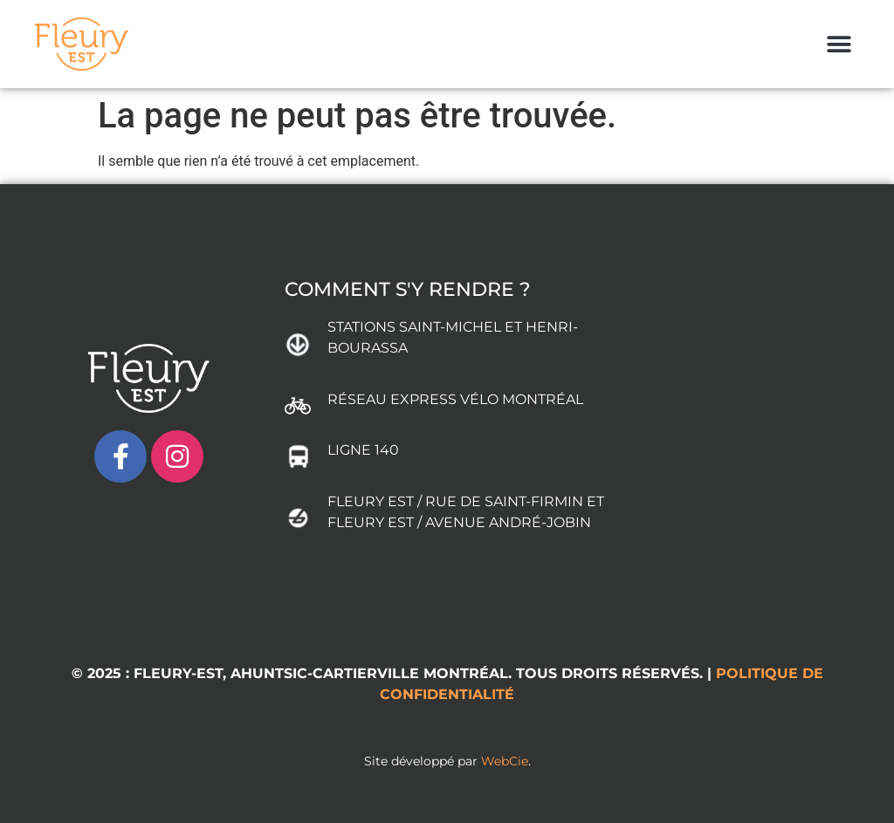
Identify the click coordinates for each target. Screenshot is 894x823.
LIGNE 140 (363, 450)
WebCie (504, 761)
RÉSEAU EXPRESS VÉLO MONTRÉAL (455, 399)
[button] (839, 44)
